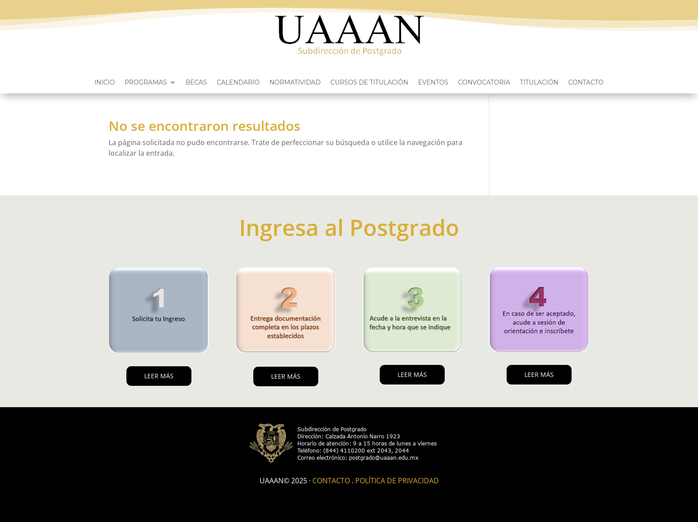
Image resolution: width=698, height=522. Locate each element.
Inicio (104, 82)
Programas (146, 82)
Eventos (433, 82)
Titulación (539, 82)
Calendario (238, 82)
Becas (196, 82)
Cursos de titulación (369, 82)
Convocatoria (484, 82)
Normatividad (295, 82)
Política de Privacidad (397, 481)
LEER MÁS (159, 376)
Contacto (585, 82)
